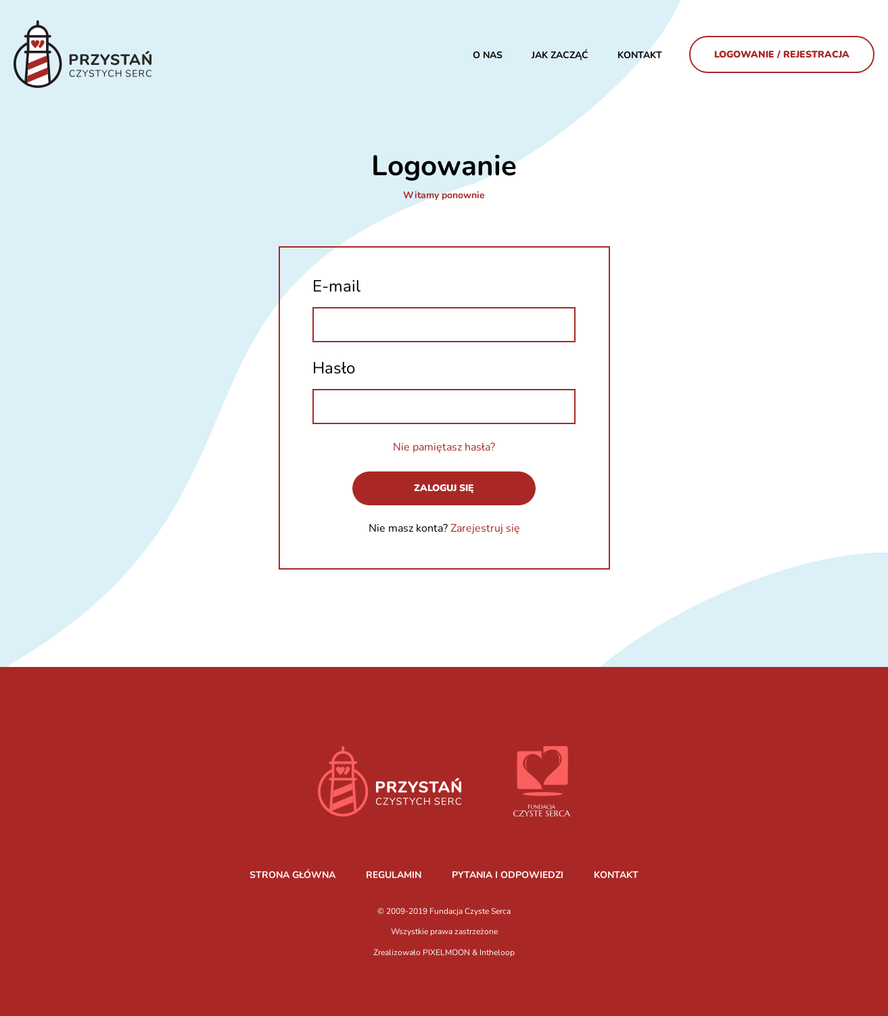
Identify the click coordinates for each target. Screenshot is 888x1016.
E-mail (336, 286)
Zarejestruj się (485, 528)
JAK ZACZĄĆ (560, 55)
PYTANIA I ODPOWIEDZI (507, 875)
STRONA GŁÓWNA (292, 875)
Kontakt (639, 55)
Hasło (333, 368)
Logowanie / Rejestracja (781, 54)
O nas (488, 55)
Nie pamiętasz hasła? (444, 447)
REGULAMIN (393, 875)
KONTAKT (616, 875)
